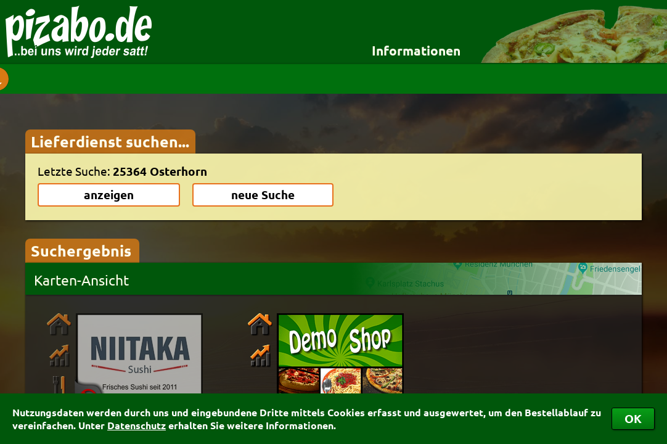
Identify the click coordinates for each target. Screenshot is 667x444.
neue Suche (263, 194)
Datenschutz (136, 425)
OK (633, 418)
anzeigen (109, 194)
